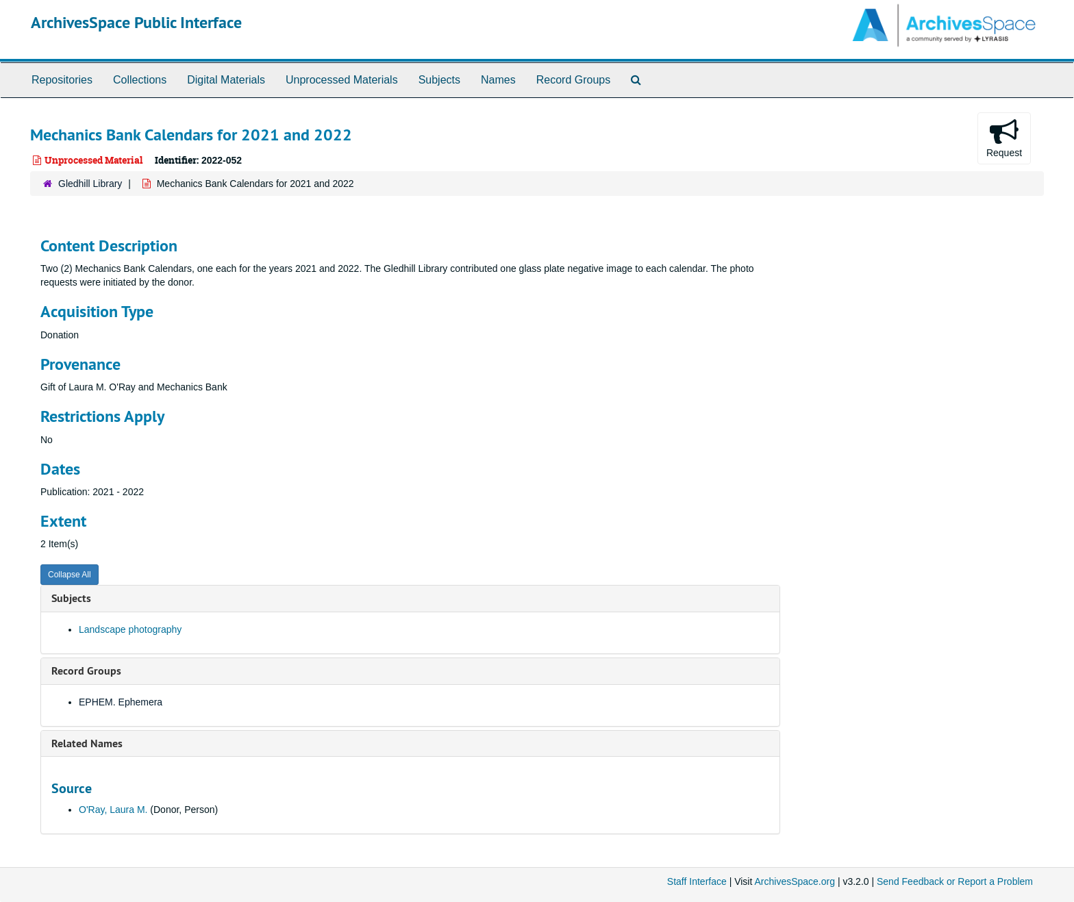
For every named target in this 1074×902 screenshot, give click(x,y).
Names (498, 80)
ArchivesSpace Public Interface (136, 22)
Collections (139, 80)
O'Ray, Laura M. (113, 809)
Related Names (87, 743)
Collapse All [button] (69, 574)
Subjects (439, 80)
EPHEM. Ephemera (120, 702)
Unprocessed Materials (342, 80)
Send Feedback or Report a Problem (955, 881)
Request (1004, 137)
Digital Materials (226, 80)
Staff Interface (697, 881)
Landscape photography (130, 629)
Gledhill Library (90, 183)
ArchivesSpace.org (794, 881)
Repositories (62, 80)
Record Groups (573, 80)
